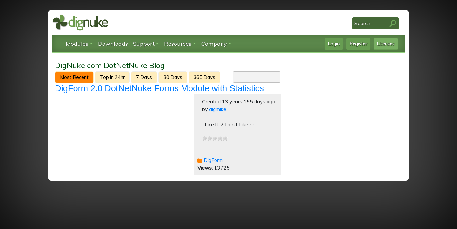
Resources (177, 43)
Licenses (385, 44)
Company (214, 43)
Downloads (113, 43)
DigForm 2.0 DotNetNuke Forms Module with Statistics (159, 88)
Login (334, 44)
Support (144, 43)
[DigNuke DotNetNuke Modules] (80, 22)
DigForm (213, 160)
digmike (217, 109)
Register (358, 44)
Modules (77, 43)
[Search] (375, 23)
